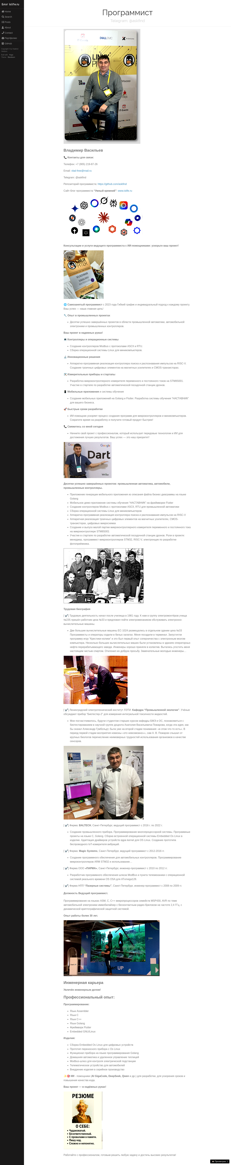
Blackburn (11, 57)
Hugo (11, 55)
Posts (6, 22)
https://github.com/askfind (112, 184)
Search (6, 17)
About (6, 27)
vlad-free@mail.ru (81, 170)
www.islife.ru (125, 190)
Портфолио (9, 38)
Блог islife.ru (10, 4)
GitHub (6, 43)
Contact (7, 33)
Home (6, 11)
